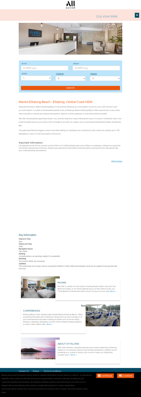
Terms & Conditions (52, 371)
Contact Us (24, 371)
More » (113, 291)
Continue (105, 375)
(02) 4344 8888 (106, 16)
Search (70, 88)
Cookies (125, 375)
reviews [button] (116, 161)
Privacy (36, 371)
